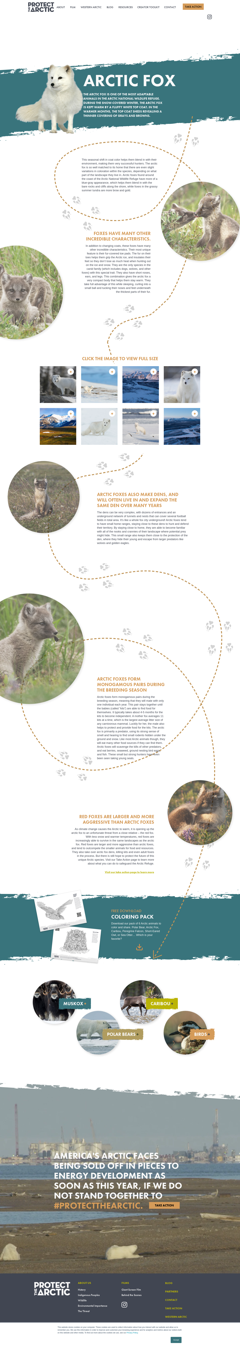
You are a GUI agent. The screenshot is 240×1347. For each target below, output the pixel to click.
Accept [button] (176, 1340)
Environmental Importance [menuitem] (92, 1305)
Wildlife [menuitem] (82, 1300)
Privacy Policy (132, 1333)
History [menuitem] (82, 1289)
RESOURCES (125, 7)
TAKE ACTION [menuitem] (173, 1308)
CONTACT (170, 7)
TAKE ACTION (193, 6)
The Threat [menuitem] (84, 1311)
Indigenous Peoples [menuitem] (89, 1295)
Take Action (164, 1205)
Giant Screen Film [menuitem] (131, 1289)
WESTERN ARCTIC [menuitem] (176, 1316)
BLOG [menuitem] (168, 1283)
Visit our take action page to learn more (129, 872)
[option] (120, 405)
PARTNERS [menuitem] (171, 1291)
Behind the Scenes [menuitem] (131, 1295)
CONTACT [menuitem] (171, 1300)
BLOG (110, 7)
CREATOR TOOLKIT (148, 7)
